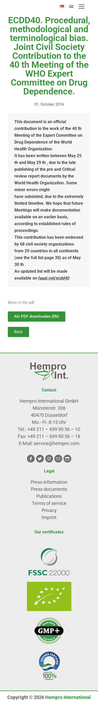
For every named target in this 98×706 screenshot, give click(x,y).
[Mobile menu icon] (81, 6)
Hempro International (68, 697)
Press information (49, 482)
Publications (49, 496)
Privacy (49, 510)
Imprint (49, 517)
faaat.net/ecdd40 (54, 278)
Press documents (49, 489)
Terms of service (49, 503)
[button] (18, 332)
